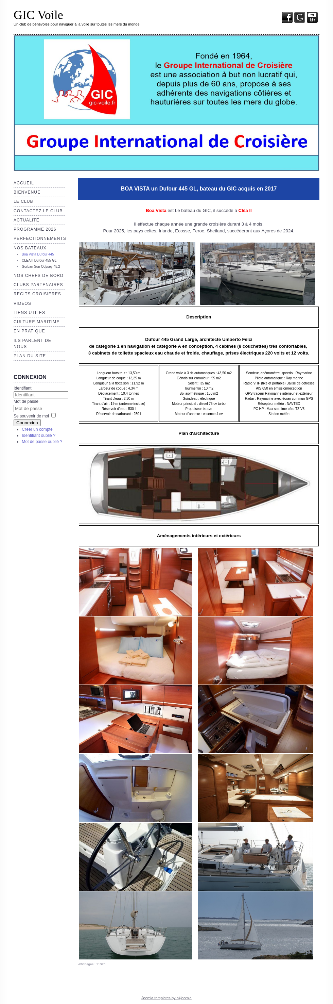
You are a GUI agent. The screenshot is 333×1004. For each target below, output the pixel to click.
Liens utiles (29, 312)
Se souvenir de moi (31, 416)
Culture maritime (36, 321)
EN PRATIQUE (29, 331)
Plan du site (30, 355)
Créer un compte (37, 429)
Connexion (27, 422)
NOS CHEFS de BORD (39, 275)
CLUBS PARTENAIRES (38, 284)
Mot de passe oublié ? (42, 441)
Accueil (24, 183)
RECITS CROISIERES (37, 294)
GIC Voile (38, 15)
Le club (23, 201)
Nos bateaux (30, 248)
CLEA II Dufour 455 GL (39, 260)
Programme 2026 (35, 229)
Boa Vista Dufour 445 (38, 254)
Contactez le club (38, 211)
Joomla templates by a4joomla (166, 998)
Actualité (26, 220)
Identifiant (23, 388)
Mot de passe (26, 401)
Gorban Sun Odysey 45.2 (41, 266)
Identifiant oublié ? (38, 435)
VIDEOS (22, 303)
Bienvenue (27, 192)
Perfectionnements (40, 238)
